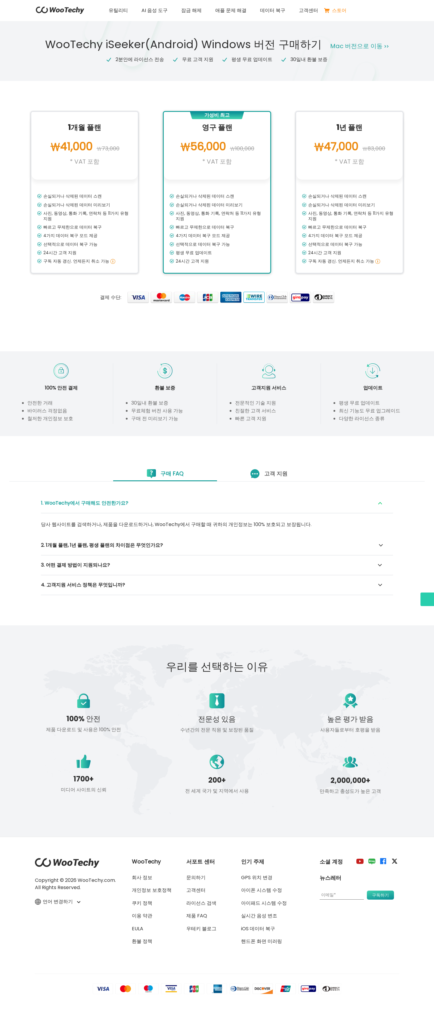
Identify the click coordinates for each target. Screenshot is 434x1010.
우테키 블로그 (201, 928)
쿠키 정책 (142, 903)
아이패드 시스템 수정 (264, 903)
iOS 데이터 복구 (258, 928)
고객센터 (308, 10)
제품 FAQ (196, 915)
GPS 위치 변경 (256, 877)
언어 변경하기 (57, 901)
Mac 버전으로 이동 (360, 46)
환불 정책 (142, 941)
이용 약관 (142, 915)
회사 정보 (142, 877)
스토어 (335, 10)
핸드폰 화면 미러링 (261, 941)
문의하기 (196, 877)
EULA (137, 928)
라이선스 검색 (201, 903)
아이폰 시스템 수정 (261, 890)
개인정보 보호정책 (152, 890)
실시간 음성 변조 (259, 915)
